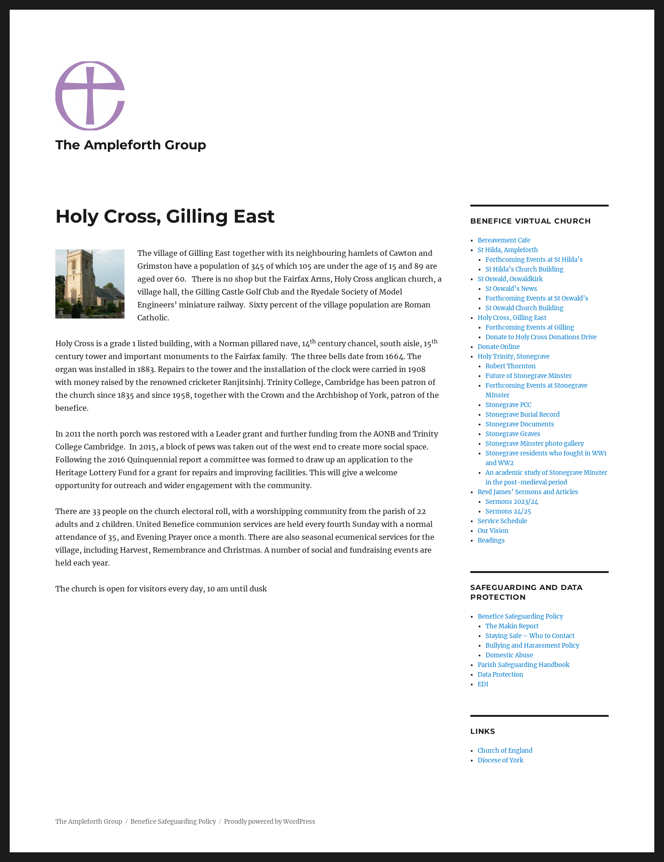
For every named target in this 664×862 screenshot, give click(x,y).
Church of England (505, 751)
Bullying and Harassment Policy (532, 645)
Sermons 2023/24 (512, 502)
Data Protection (500, 675)
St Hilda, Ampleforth (508, 250)
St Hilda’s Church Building (524, 269)
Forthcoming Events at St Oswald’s (537, 298)
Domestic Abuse (509, 655)
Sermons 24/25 (508, 511)
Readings (491, 540)
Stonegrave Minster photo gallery (535, 444)
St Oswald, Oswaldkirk (510, 279)
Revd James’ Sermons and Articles (528, 492)
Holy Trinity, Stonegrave (514, 356)
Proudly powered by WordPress (269, 822)
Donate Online (499, 347)
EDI (483, 684)
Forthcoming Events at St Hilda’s (534, 260)
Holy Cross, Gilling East (512, 318)
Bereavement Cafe (504, 240)
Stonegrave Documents (520, 424)
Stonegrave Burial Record (523, 415)
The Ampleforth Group (130, 145)
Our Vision (493, 531)
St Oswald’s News (511, 289)
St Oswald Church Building (524, 308)
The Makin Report (512, 626)
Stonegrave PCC (508, 405)
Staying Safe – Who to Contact (530, 636)
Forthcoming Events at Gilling (530, 327)
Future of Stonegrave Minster (529, 376)
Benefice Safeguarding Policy (520, 616)
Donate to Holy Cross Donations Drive (541, 337)
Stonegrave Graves (513, 434)
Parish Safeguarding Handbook (523, 665)
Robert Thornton (511, 366)
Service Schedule (502, 521)
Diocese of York (500, 760)
